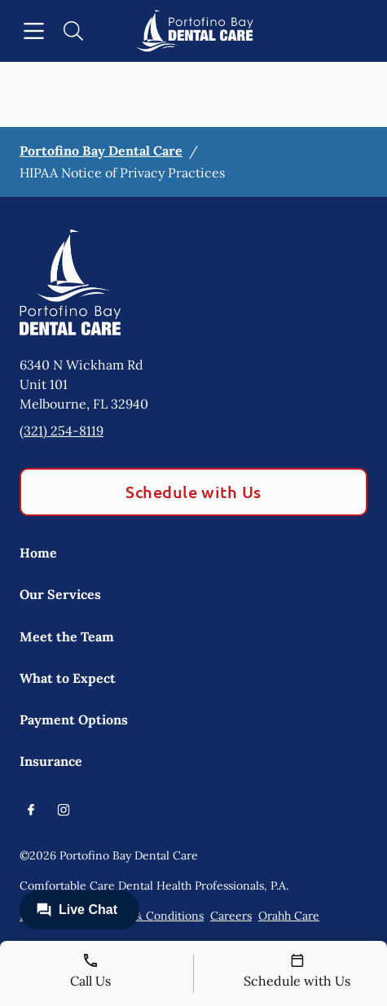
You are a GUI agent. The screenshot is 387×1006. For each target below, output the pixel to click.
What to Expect (68, 678)
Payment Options (74, 719)
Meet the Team (67, 636)
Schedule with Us (193, 491)
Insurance (51, 761)
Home (38, 553)
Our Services (60, 594)
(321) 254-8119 (61, 430)
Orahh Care (288, 915)
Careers (231, 915)
